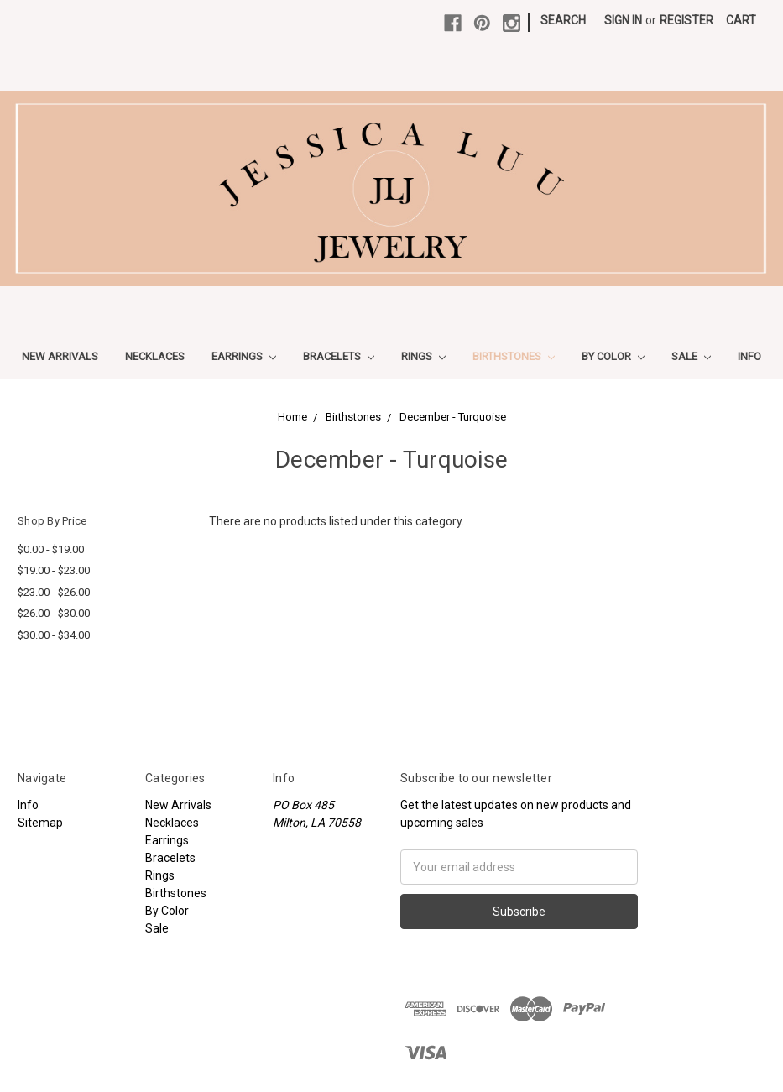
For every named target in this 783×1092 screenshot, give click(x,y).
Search (563, 20)
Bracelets (338, 356)
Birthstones (513, 356)
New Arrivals (60, 356)
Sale (691, 356)
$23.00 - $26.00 (54, 592)
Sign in (623, 20)
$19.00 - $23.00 (54, 570)
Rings (423, 356)
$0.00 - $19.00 (51, 549)
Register (686, 20)
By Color (613, 356)
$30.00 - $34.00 (54, 635)
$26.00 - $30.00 (54, 613)
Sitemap (40, 822)
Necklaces (155, 356)
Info (749, 356)
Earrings (243, 356)
